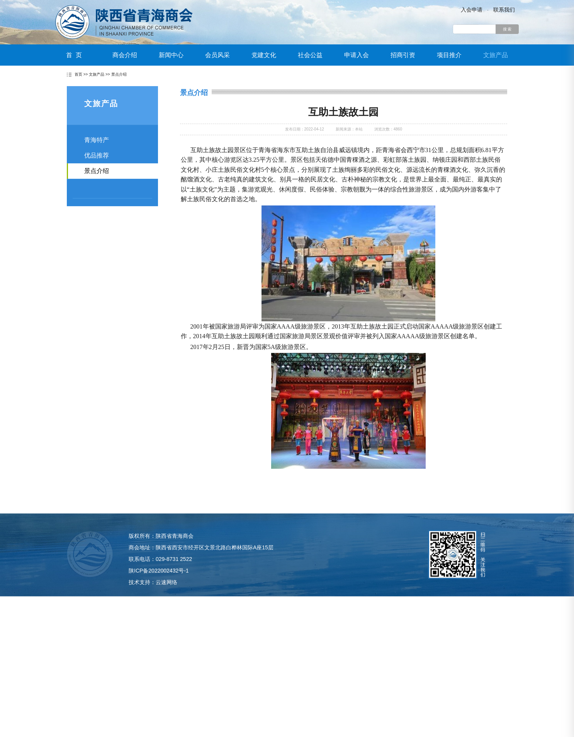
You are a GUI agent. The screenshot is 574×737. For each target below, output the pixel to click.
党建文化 (263, 55)
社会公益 (310, 55)
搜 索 (507, 29)
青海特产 (96, 152)
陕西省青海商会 (124, 22)
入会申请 (471, 10)
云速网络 (166, 600)
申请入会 (356, 55)
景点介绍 (119, 75)
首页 (78, 75)
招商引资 (403, 55)
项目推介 (449, 55)
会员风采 (217, 55)
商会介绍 (124, 55)
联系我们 (504, 10)
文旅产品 (495, 55)
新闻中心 (171, 55)
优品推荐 (96, 168)
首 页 (74, 55)
